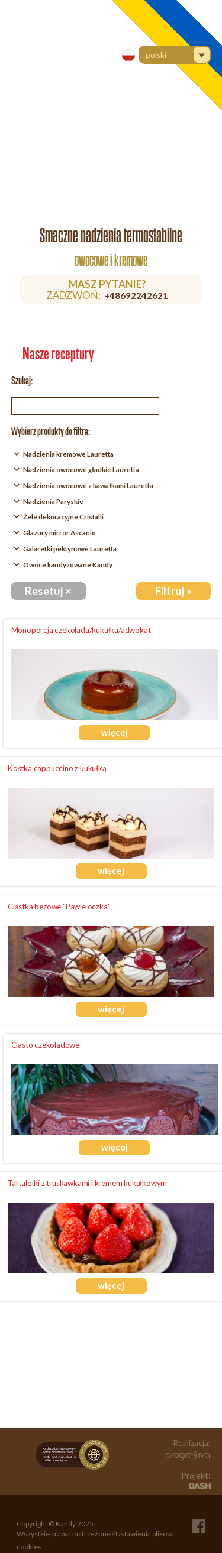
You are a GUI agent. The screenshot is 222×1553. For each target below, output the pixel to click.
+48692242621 (136, 295)
